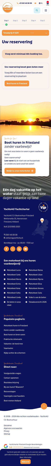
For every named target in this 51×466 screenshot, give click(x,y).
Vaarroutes (8, 348)
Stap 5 (42, 21)
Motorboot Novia (12, 279)
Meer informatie (25, 457)
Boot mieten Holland (12, 401)
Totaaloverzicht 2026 (36, 302)
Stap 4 (33, 21)
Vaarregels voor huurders (14, 396)
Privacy (6, 431)
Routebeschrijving (11, 382)
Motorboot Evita (12, 284)
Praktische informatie (13, 339)
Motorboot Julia (34, 293)
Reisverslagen (10, 391)
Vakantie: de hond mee (13, 344)
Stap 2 (15, 21)
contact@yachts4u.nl (14, 238)
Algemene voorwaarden (13, 428)
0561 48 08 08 (11, 235)
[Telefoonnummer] (24, 3)
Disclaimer (8, 425)
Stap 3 (24, 21)
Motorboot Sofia (12, 293)
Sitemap (7, 434)
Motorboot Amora (34, 288)
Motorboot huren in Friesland (16, 325)
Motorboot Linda (12, 297)
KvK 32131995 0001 (12, 226)
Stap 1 (6, 22)
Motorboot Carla (12, 275)
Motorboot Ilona (12, 288)
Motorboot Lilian (34, 275)
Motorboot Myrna (34, 279)
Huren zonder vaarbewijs (14, 330)
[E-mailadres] (35, 3)
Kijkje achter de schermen (14, 353)
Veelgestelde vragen (12, 373)
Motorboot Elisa (34, 284)
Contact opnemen (11, 378)
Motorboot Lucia (12, 270)
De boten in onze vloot (12, 303)
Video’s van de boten (36, 297)
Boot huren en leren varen (14, 334)
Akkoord (25, 462)
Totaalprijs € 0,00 (25, 33)
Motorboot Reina (34, 270)
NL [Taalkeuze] (41, 3)
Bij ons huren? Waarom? (14, 387)
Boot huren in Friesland (17, 83)
